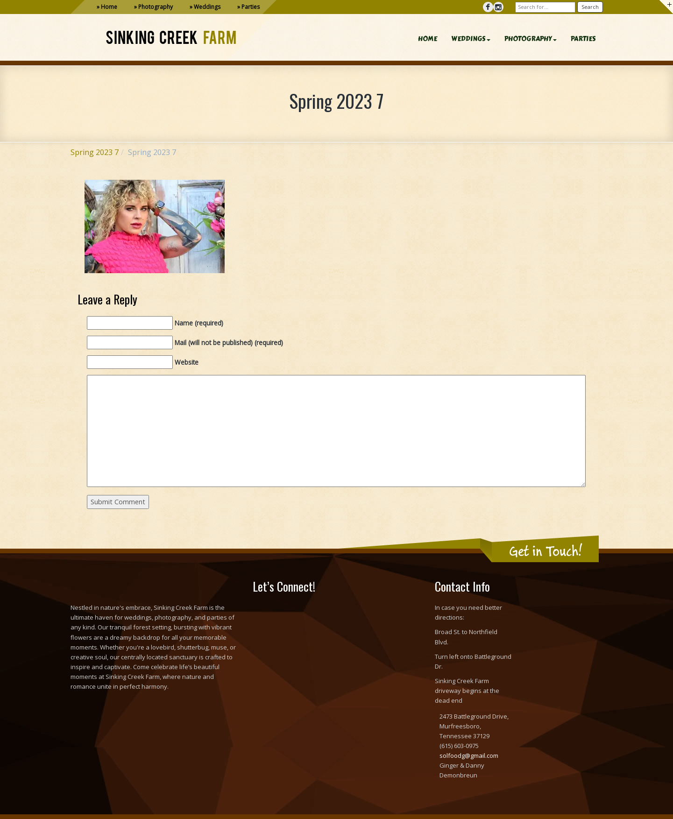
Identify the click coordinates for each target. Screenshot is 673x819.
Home (109, 7)
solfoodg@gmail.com (468, 755)
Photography (155, 7)
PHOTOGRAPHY (530, 39)
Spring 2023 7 (95, 152)
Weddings (207, 7)
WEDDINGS (470, 39)
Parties (250, 7)
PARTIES (583, 39)
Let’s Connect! (284, 586)
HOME (427, 39)
